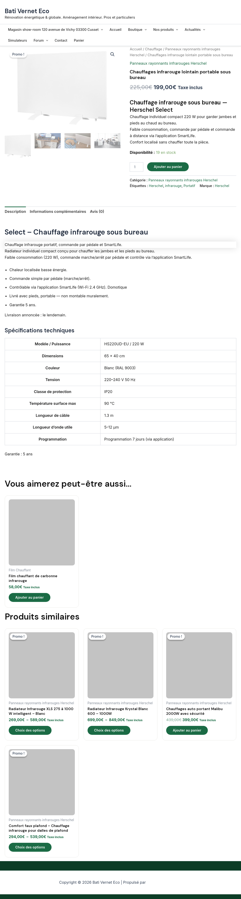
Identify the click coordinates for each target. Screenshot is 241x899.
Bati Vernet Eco (27, 11)
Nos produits (165, 29)
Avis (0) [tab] (97, 211)
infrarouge (173, 186)
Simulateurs (17, 40)
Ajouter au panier (168, 167)
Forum (41, 40)
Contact (61, 40)
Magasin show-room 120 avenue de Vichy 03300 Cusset (55, 29)
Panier (79, 40)
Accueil (116, 30)
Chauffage (153, 49)
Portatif (189, 186)
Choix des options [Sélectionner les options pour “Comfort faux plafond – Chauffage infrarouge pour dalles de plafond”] (30, 847)
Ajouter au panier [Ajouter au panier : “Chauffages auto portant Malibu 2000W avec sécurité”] (187, 730)
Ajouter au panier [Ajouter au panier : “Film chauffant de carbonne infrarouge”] (29, 597)
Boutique (137, 29)
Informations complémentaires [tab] (58, 211)
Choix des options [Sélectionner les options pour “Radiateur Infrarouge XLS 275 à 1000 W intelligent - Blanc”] (30, 730)
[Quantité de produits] (136, 167)
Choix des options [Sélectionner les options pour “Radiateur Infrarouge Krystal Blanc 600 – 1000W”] (109, 730)
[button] (101, 29)
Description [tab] (15, 211)
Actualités (195, 29)
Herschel (156, 186)
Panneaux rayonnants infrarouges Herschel (168, 63)
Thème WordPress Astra (164, 882)
